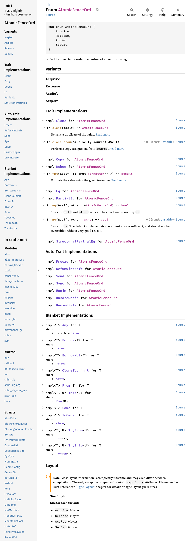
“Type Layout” (85, 487)
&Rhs (87, 219)
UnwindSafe (66, 305)
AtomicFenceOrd (91, 121)
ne (54, 219)
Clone (61, 121)
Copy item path (97, 10)
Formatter (96, 173)
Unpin (61, 290)
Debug (61, 166)
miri (48, 4)
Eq (58, 191)
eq (54, 205)
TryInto (75, 445)
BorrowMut (71, 355)
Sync (60, 283)
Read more (103, 134)
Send (60, 276)
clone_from (61, 142)
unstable (167, 142)
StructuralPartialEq (75, 241)
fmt (55, 173)
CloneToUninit (75, 370)
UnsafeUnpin (67, 298)
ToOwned (69, 415)
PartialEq (65, 198)
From (66, 385)
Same (66, 408)
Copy (60, 159)
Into (72, 393)
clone (57, 128)
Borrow (68, 340)
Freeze (62, 261)
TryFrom (75, 430)
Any (65, 325)
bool (125, 205)
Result (127, 173)
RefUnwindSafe (69, 269)
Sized (76, 333)
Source (50, 15)
